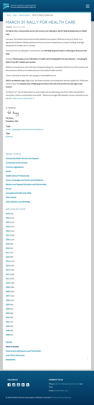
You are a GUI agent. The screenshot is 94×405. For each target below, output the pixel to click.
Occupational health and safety (18, 193)
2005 (8, 304)
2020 (8, 239)
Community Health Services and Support (22, 158)
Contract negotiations (15, 167)
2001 (8, 322)
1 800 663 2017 (73, 384)
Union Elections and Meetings (18, 202)
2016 (8, 257)
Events (8, 171)
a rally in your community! (21, 98)
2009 (8, 287)
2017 (8, 252)
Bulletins (9, 136)
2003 (8, 313)
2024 (8, 222)
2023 (8, 226)
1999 (8, 330)
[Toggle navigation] (87, 6)
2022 (8, 231)
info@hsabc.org (60, 390)
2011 (8, 278)
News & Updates (24, 15)
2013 (8, 270)
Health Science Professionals (17, 176)
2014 (8, 265)
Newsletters (10, 359)
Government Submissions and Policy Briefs (23, 351)
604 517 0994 (60, 384)
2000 (8, 326)
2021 (8, 235)
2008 (8, 291)
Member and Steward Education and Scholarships (26, 184)
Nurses (9, 189)
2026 (8, 213)
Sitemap (67, 397)
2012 (8, 274)
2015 (8, 261)
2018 (8, 248)
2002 (8, 317)
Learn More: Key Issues (15, 355)
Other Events (11, 197)
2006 (8, 300)
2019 (8, 244)
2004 (8, 309)
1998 (8, 335)
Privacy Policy (57, 397)
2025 (8, 218)
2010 (8, 283)
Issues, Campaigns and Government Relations (24, 129)
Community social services (16, 163)
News (15, 15)
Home (9, 15)
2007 (8, 296)
